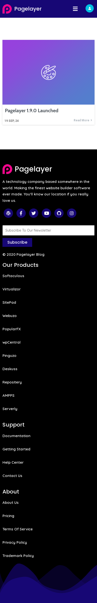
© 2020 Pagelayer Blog (23, 254)
